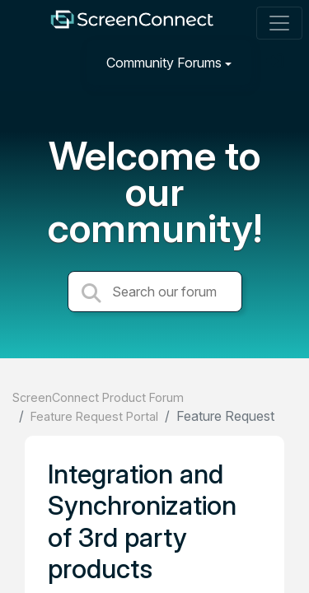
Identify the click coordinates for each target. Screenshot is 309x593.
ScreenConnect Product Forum (98, 397)
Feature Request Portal (94, 416)
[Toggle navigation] (279, 23)
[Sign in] (277, 62)
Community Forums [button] (164, 62)
